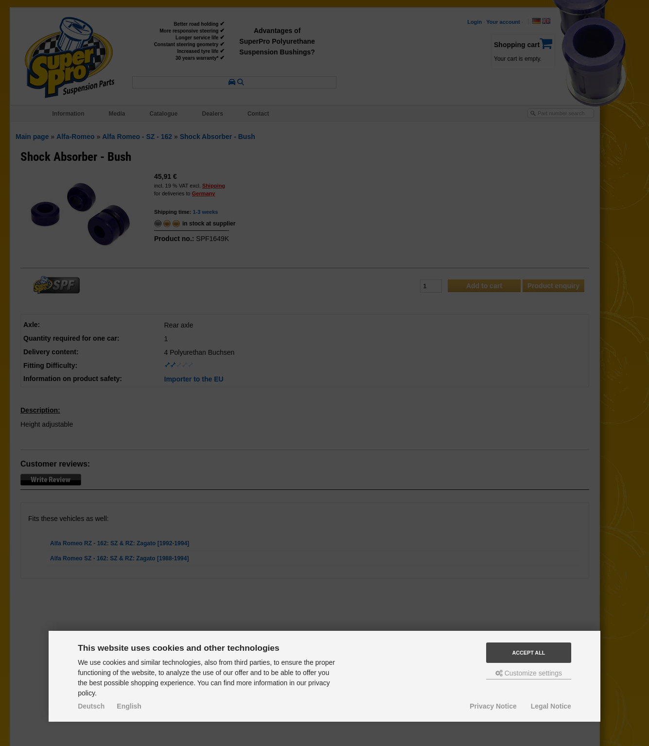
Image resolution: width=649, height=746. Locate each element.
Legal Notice (551, 706)
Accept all (528, 653)
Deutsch (91, 706)
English (129, 706)
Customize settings (528, 673)
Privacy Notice (493, 706)
